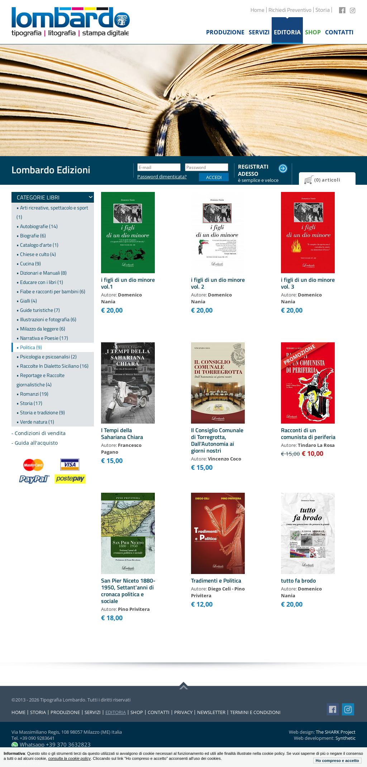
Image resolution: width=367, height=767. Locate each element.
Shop (136, 712)
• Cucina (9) (28, 263)
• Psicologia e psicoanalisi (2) (46, 356)
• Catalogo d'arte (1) (37, 245)
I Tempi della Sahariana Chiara (122, 433)
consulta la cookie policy (69, 758)
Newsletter (211, 712)
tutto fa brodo (298, 580)
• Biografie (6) (31, 235)
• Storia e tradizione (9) (40, 412)
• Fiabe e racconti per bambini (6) (50, 291)
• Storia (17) (29, 403)
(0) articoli (327, 180)
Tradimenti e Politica (216, 580)
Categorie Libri (38, 197)
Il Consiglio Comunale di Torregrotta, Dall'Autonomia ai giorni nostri (217, 440)
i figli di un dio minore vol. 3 (308, 283)
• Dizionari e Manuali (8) (41, 272)
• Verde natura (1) (35, 421)
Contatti (159, 712)
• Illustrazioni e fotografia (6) (46, 319)
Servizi (93, 712)
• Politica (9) (29, 347)
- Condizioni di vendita (38, 433)
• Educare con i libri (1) (39, 282)
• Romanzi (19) (32, 393)
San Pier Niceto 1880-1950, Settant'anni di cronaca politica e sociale (128, 591)
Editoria (115, 712)
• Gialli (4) (26, 300)
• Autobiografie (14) (37, 226)
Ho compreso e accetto (337, 760)
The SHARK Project (336, 732)
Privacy (183, 712)
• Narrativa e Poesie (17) (42, 338)
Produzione (65, 712)
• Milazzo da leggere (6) (40, 328)
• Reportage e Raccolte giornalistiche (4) (40, 379)
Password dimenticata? (158, 177)
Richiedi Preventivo (289, 10)
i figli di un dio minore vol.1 (128, 283)
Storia (38, 712)
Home (257, 10)
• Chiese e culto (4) (36, 254)
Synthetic (345, 738)
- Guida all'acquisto (34, 442)
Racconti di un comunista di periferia (308, 433)
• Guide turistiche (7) (38, 310)
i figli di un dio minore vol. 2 (218, 283)
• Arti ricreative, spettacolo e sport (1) (52, 212)
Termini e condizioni (255, 712)
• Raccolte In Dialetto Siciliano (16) (52, 366)
